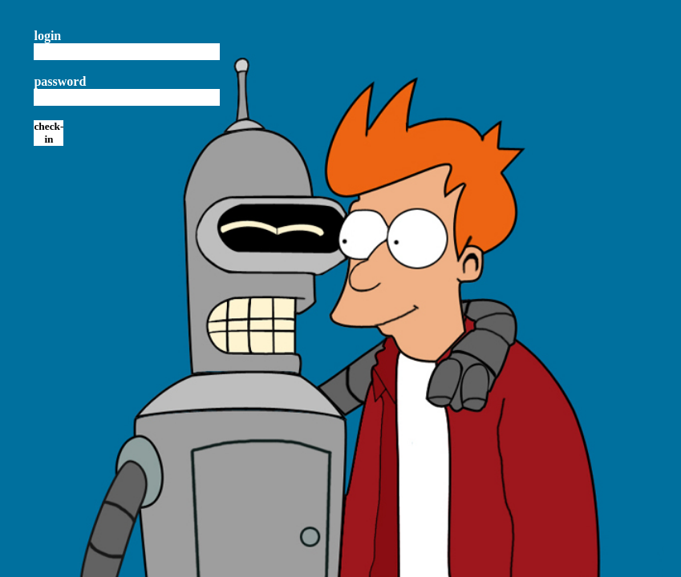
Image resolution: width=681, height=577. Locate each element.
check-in (48, 132)
